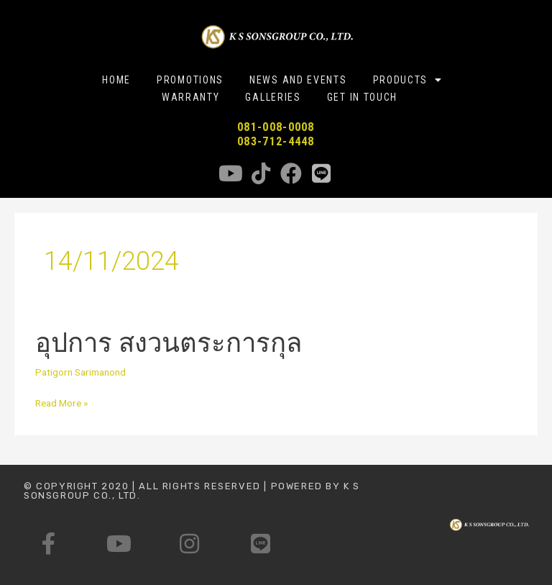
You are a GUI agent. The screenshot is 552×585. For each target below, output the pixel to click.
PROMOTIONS (190, 80)
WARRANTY (191, 97)
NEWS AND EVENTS (298, 80)
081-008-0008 (276, 127)
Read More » (61, 401)
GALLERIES (272, 97)
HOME (116, 80)
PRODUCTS (408, 80)
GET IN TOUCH (362, 97)
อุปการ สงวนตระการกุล (168, 342)
